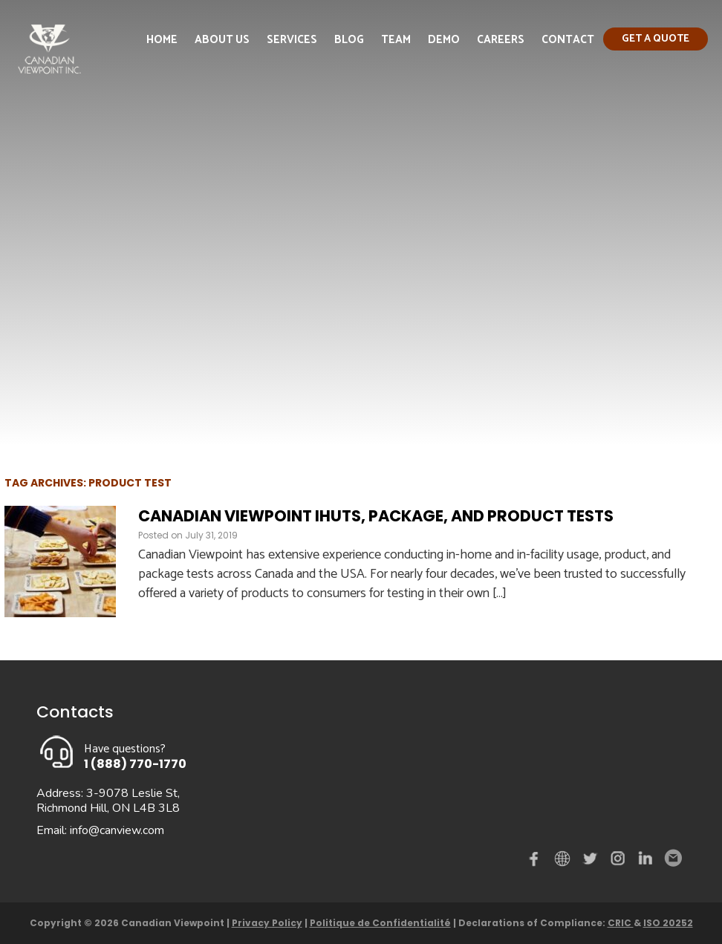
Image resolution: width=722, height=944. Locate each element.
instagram (618, 861)
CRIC (621, 923)
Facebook (537, 861)
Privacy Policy (267, 923)
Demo (444, 39)
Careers (500, 39)
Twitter (592, 861)
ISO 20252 (668, 923)
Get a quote (655, 39)
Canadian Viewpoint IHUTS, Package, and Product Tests (376, 516)
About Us (222, 39)
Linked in (645, 861)
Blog (349, 39)
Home (162, 39)
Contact (568, 39)
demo (564, 858)
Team (396, 39)
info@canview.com (117, 830)
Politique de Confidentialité (380, 923)
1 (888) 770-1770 (135, 763)
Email (672, 858)
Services (292, 39)
